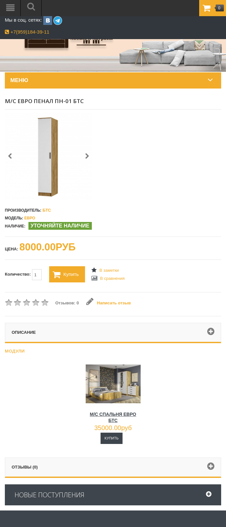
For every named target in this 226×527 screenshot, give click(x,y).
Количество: (23, 274)
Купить (66, 274)
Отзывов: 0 (67, 302)
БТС (46, 210)
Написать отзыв (108, 302)
